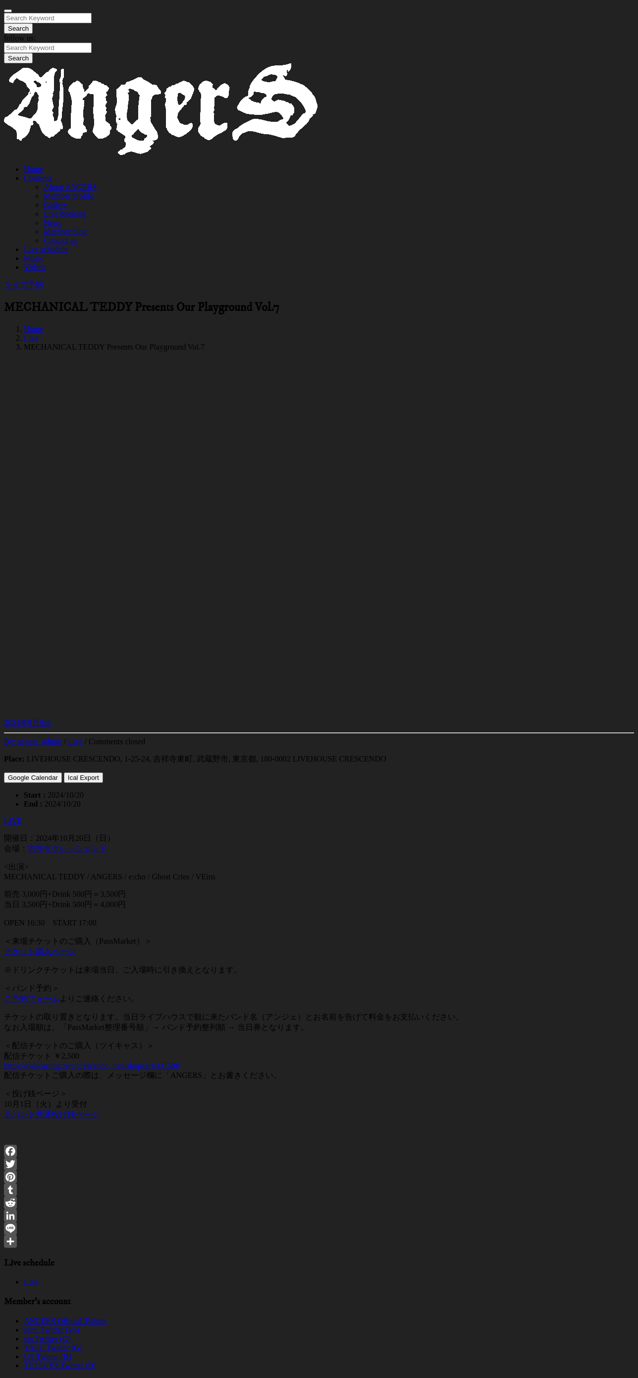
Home (33, 169)
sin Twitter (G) (47, 1338)
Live (31, 338)
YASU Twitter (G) (53, 1347)
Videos (35, 267)
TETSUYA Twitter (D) (60, 1365)
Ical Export (83, 777)
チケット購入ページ (39, 951)
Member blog (65, 231)
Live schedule (46, 249)
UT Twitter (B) (47, 1356)
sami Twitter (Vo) (51, 1330)
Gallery (55, 205)
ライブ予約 (24, 284)
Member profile (69, 196)
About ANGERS (70, 187)
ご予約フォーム (31, 998)
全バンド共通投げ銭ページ (51, 1114)
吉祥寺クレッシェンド (67, 848)
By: (33, 741)
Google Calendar (33, 777)
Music (34, 258)
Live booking (65, 213)
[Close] (8, 10)
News (52, 222)
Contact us (60, 240)
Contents (38, 178)
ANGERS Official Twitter (65, 1321)
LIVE (13, 821)
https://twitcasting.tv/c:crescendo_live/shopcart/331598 (91, 1066)
